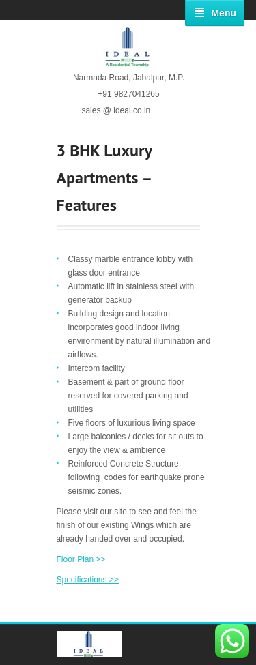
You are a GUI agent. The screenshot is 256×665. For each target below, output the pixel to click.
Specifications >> (88, 580)
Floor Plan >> (81, 559)
